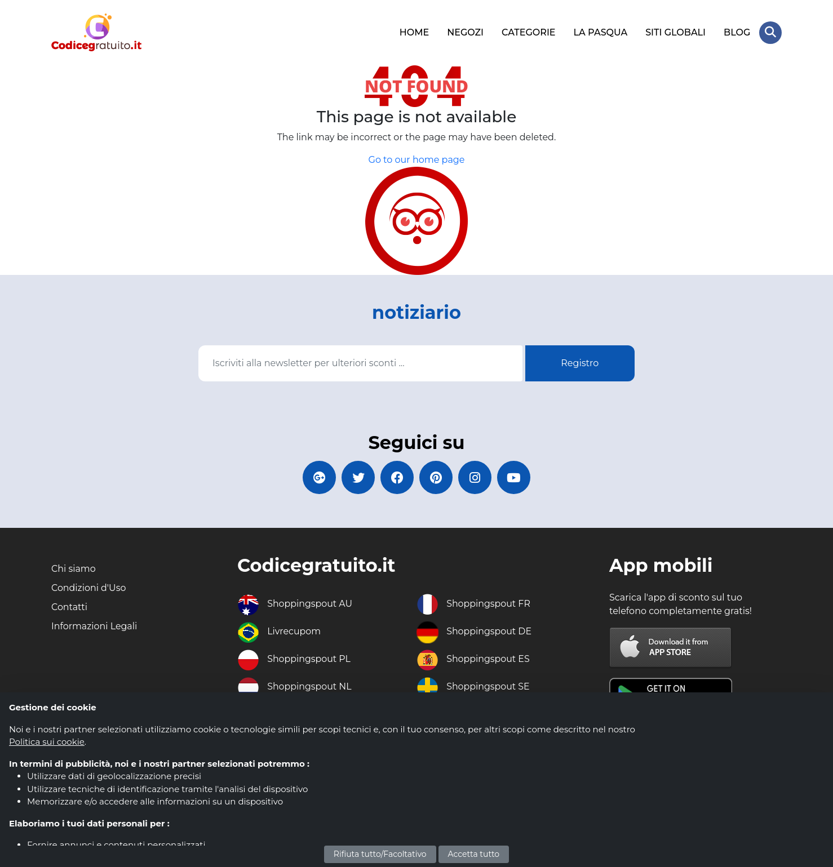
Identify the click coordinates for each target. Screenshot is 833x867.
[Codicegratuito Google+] (318, 477)
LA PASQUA (600, 32)
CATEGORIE (529, 32)
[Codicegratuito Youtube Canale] (515, 477)
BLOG (737, 32)
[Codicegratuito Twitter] (357, 477)
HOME (414, 32)
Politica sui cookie (47, 741)
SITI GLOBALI (675, 32)
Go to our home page (417, 159)
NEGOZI (465, 32)
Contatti (69, 607)
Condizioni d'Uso (88, 588)
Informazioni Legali (94, 626)
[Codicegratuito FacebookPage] (397, 477)
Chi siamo (73, 568)
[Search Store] (770, 32)
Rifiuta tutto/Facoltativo (380, 854)
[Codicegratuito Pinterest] (436, 477)
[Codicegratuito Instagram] (476, 477)
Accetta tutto (474, 854)
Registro (580, 362)
